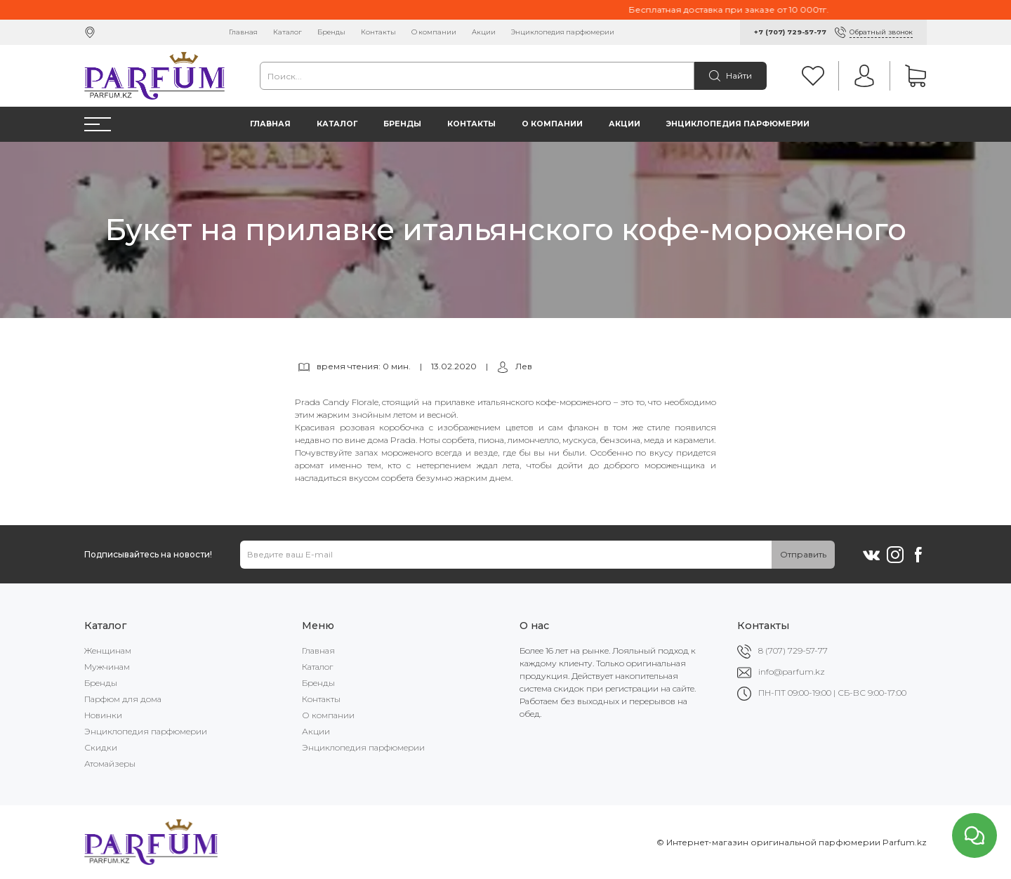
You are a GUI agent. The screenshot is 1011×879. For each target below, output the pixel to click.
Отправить (803, 554)
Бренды (331, 32)
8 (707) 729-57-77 (793, 650)
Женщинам (107, 650)
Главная (243, 32)
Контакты (378, 32)
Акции (484, 32)
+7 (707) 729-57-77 (790, 32)
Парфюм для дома (122, 699)
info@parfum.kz (791, 671)
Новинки (103, 715)
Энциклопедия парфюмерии (562, 32)
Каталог (287, 32)
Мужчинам (107, 666)
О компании (433, 32)
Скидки (100, 747)
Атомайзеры (110, 763)
